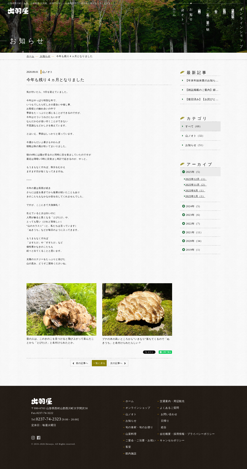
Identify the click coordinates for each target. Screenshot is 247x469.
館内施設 (131, 453)
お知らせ (131, 420)
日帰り (165, 420)
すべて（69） (193, 126)
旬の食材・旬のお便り (139, 427)
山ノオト (131, 414)
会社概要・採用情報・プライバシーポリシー (187, 434)
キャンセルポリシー (172, 440)
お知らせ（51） (195, 145)
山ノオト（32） (195, 135)
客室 (128, 446)
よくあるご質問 (169, 407)
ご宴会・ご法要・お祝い (141, 440)
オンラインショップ (138, 407)
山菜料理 (131, 434)
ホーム (130, 401)
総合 (163, 427)
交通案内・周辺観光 (172, 401)
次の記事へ (116, 363)
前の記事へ (81, 363)
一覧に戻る (99, 363)
